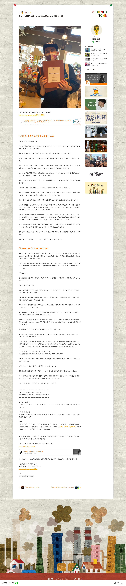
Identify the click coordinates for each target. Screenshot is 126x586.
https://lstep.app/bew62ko (28, 469)
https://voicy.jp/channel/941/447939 (32, 115)
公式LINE (96, 42)
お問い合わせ (78, 579)
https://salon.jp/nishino (27, 446)
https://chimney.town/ (67, 427)
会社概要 (50, 579)
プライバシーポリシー (63, 579)
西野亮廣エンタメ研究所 (119, 583)
